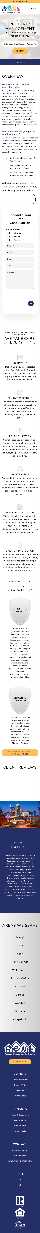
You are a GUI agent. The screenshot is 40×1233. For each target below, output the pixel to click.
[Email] (20, 252)
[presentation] (22, 294)
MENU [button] (34, 8)
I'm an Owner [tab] (15, 233)
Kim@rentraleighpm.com (20, 1161)
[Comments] (20, 279)
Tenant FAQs (20, 1120)
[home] (11, 8)
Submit (20, 51)
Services (20, 1090)
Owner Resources (20, 1080)
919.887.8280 (20, 1)
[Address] (20, 265)
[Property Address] (20, 44)
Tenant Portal (20, 1131)
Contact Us (20, 1061)
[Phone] (20, 259)
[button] (20, 1180)
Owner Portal (20, 1096)
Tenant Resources (20, 1115)
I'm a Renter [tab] (14, 236)
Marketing (19, 62)
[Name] (20, 245)
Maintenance (20, 1126)
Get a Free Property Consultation (19, 752)
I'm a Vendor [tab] (15, 240)
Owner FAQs (20, 1085)
